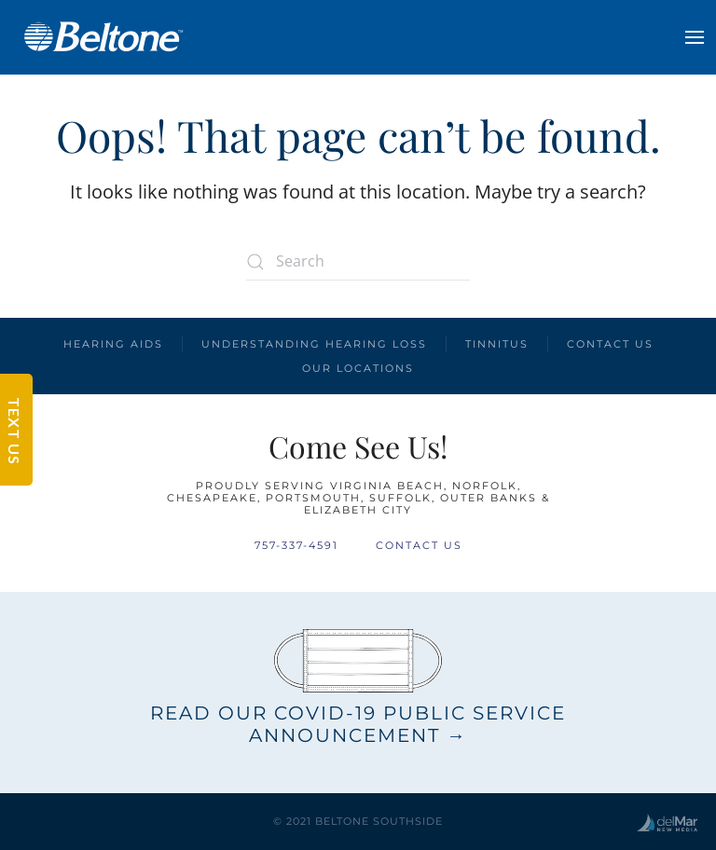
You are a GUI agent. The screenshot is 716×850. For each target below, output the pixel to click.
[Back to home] (102, 37)
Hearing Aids (113, 343)
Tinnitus (497, 343)
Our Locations (358, 368)
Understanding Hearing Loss (314, 343)
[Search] (358, 262)
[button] (694, 37)
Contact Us (610, 343)
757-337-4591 (296, 545)
